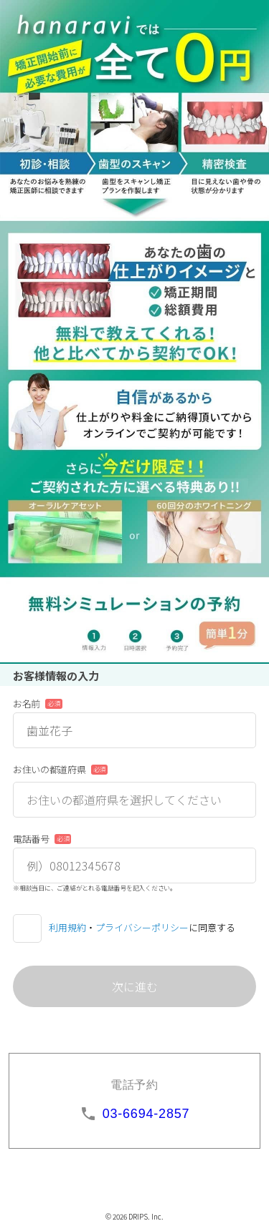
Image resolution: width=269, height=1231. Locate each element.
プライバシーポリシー (142, 927)
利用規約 (67, 927)
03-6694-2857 (146, 1113)
